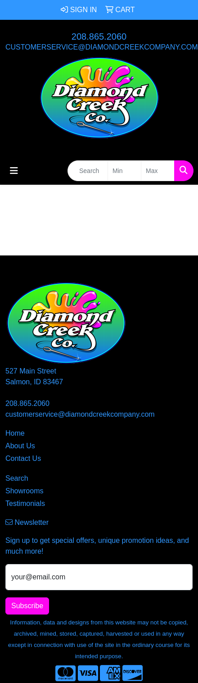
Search (16, 478)
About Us (20, 446)
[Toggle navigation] (13, 170)
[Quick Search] (88, 170)
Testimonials (25, 503)
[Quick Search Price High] (158, 170)
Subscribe (27, 606)
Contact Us (23, 458)
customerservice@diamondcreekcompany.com (101, 47)
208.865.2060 (99, 36)
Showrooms (24, 491)
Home (15, 433)
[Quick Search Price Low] (124, 170)
